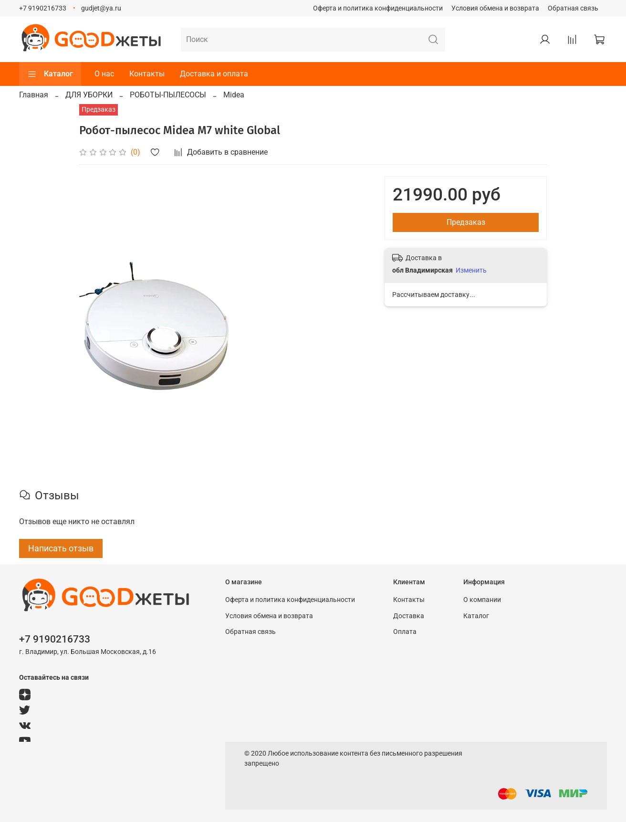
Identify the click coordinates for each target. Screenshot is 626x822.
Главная (33, 94)
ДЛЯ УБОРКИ (89, 94)
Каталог (50, 74)
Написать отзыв (61, 548)
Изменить (471, 270)
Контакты (147, 73)
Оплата (405, 632)
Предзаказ (466, 222)
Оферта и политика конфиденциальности (378, 8)
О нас (104, 73)
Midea (233, 94)
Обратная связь (573, 8)
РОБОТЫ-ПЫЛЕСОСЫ (168, 94)
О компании (482, 600)
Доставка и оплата (214, 73)
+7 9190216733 (42, 8)
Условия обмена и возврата (495, 8)
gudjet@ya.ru (101, 8)
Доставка (408, 616)
